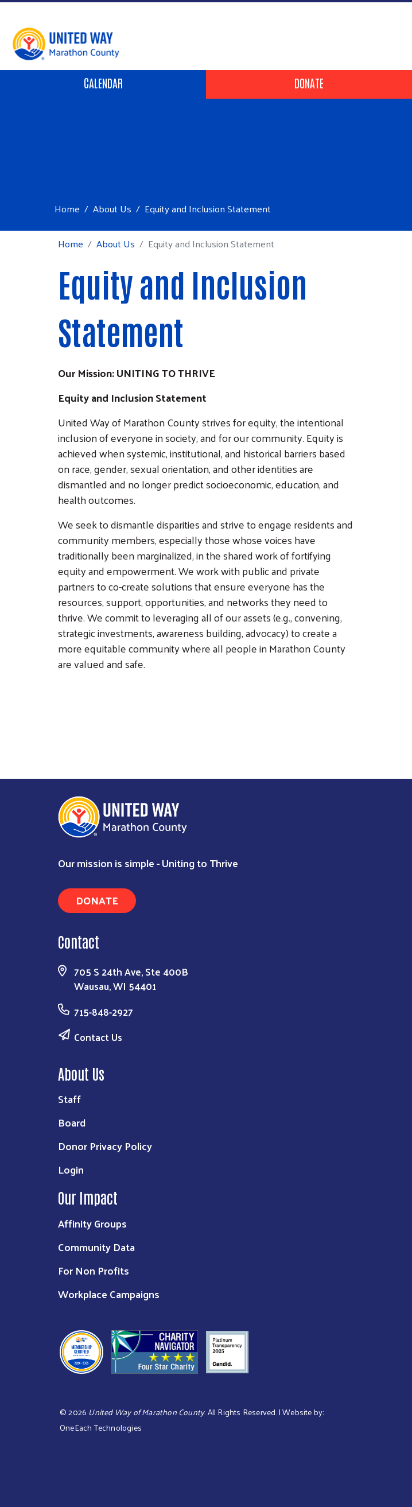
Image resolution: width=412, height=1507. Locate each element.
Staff (69, 1099)
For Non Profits (93, 1270)
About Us (112, 208)
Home (67, 208)
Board (71, 1122)
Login (71, 1169)
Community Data (96, 1247)
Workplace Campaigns (109, 1294)
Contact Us (98, 1037)
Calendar (103, 82)
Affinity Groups (92, 1223)
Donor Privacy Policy (105, 1146)
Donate (309, 82)
